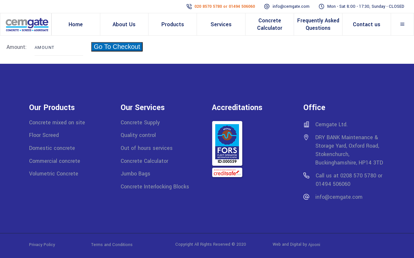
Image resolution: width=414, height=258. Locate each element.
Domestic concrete (52, 148)
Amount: (17, 47)
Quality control (138, 135)
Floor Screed (44, 135)
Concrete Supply (140, 122)
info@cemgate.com (291, 6)
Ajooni (314, 244)
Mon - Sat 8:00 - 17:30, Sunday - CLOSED (365, 6)
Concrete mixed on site (57, 122)
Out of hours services (147, 148)
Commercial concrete (54, 160)
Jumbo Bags (135, 173)
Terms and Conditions (112, 244)
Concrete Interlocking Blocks (155, 186)
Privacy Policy (60, 244)
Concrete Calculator (144, 160)
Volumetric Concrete (53, 173)
